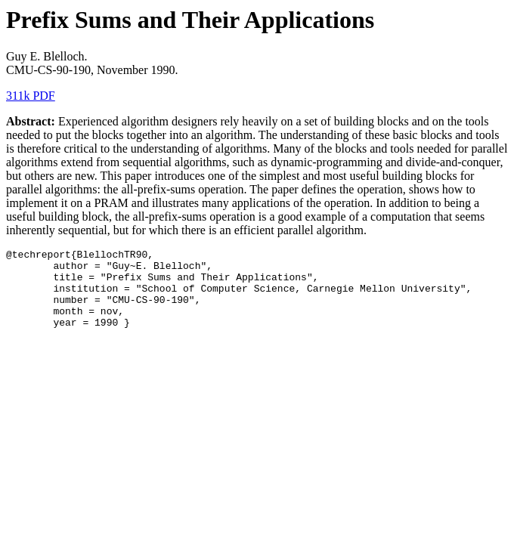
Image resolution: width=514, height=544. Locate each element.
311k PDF (30, 95)
